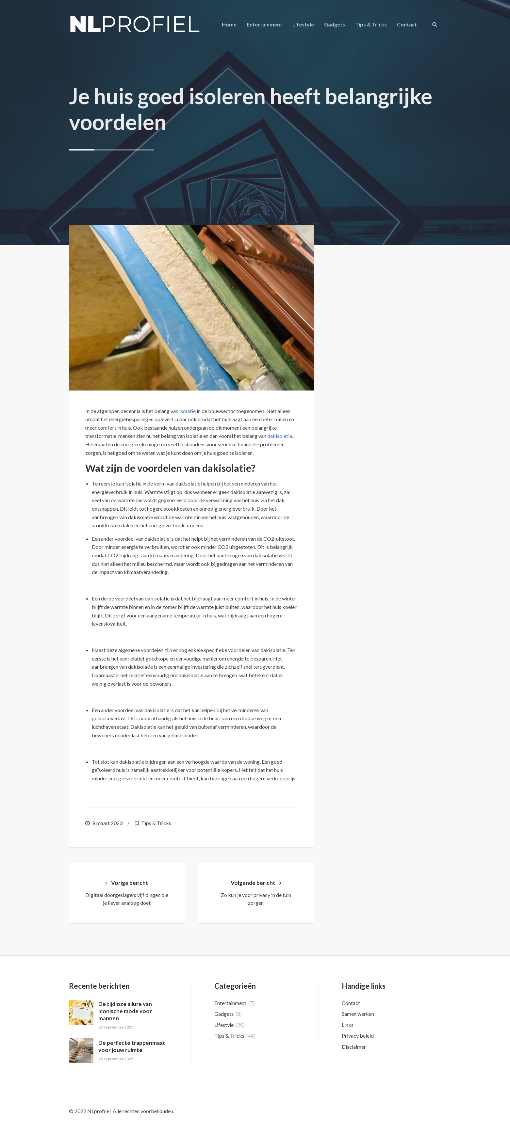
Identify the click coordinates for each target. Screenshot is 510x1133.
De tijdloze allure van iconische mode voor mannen (125, 1011)
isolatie (187, 411)
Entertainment (264, 24)
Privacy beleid (358, 1035)
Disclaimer (354, 1047)
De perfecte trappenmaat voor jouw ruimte (131, 1046)
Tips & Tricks (371, 24)
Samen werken (358, 1014)
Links (348, 1025)
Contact (407, 24)
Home (229, 24)
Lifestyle (303, 24)
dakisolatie (279, 436)
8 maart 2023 (107, 823)
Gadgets (334, 24)
